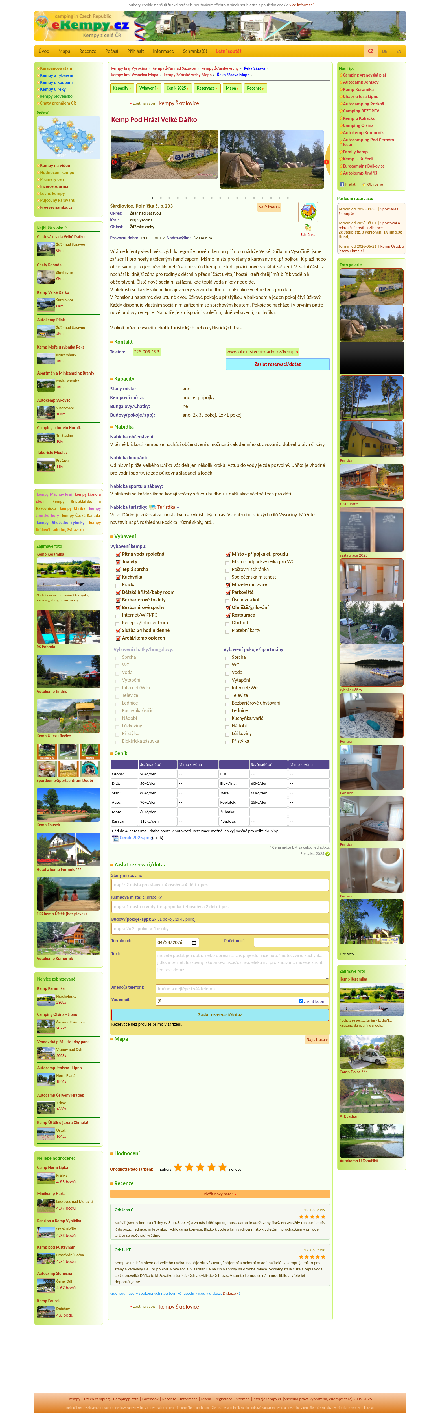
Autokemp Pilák (51, 319)
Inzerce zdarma (54, 186)
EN (398, 51)
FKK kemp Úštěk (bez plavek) (62, 913)
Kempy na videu (55, 165)
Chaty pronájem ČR (58, 103)
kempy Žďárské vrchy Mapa (188, 74)
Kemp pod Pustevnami (56, 1247)
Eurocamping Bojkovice (364, 166)
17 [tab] (288, 198)
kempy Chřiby (72, 508)
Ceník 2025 (176, 88)
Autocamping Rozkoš (363, 104)
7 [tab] (203, 198)
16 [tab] (279, 198)
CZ (370, 51)
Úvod (44, 51)
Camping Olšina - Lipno (57, 1014)
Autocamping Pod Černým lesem (368, 142)
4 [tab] (178, 198)
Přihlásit (135, 51)
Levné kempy (52, 193)
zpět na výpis (144, 103)
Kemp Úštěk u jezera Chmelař (63, 1122)
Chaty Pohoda (49, 265)
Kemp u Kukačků (359, 118)
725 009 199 (146, 352)
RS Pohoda (46, 646)
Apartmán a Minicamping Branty (66, 373)
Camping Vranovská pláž (365, 75)
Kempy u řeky (53, 89)
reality (160, 1408)
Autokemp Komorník (55, 958)
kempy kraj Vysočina (129, 68)
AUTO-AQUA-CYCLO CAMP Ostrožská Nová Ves (371, 232)
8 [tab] (211, 198)
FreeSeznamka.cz (56, 207)
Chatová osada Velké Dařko (61, 236)
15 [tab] (271, 198)
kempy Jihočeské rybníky (61, 522)
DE (384, 51)
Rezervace (205, 88)
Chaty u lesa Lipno (361, 96)
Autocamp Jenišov (361, 82)
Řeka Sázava (254, 68)
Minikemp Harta (51, 1193)
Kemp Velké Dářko (53, 292)
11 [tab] (237, 198)
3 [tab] (169, 198)
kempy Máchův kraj (54, 494)
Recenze (87, 51)
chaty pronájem (305, 1408)
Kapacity (120, 88)
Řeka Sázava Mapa (233, 74)
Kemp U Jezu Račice (54, 735)
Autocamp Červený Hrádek (60, 1095)
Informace (163, 51)
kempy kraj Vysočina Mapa (134, 74)
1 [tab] (152, 198)
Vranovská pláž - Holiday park (63, 1041)
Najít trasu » (269, 207)
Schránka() (195, 51)
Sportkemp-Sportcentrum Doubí (65, 780)
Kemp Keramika (50, 554)
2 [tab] (161, 198)
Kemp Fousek (48, 824)
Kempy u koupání (56, 82)
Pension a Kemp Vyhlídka (59, 1220)
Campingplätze (126, 1398)
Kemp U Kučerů (358, 159)
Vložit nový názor (220, 1194)
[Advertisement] (68, 1359)
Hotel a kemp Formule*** (59, 869)
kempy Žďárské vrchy (220, 68)
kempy (74, 1398)
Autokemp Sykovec (54, 400)
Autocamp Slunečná (54, 1273)
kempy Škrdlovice (179, 103)
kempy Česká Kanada (81, 515)
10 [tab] (228, 198)
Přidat (350, 184)
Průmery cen (52, 179)
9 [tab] (220, 198)
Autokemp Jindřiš (52, 691)
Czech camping (97, 1398)
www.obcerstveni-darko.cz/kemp (261, 352)
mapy (275, 1408)
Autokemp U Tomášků (359, 1161)
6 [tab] (195, 198)
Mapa (64, 51)
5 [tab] (186, 198)
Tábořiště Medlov (52, 452)
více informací (301, 4)
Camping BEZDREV (361, 111)
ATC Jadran (349, 1116)
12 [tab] (245, 198)
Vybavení (147, 88)
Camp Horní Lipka (52, 1167)
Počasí (111, 51)
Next (326, 162)
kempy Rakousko (362, 1408)
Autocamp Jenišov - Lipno (59, 1067)
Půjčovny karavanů (57, 200)
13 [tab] (254, 198)
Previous (114, 162)
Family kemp (355, 152)
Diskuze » (231, 1293)
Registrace (223, 1398)
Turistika (166, 507)
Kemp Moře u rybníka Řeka (61, 347)
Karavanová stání (56, 68)
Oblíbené (375, 184)
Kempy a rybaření (56, 75)
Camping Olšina (358, 125)
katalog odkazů (250, 1408)
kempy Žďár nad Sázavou (174, 68)
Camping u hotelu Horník (59, 427)
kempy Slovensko (56, 96)
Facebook (150, 1398)
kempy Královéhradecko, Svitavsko (68, 526)
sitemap (243, 1398)
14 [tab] (262, 198)
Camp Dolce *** (354, 1072)
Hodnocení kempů (57, 172)
